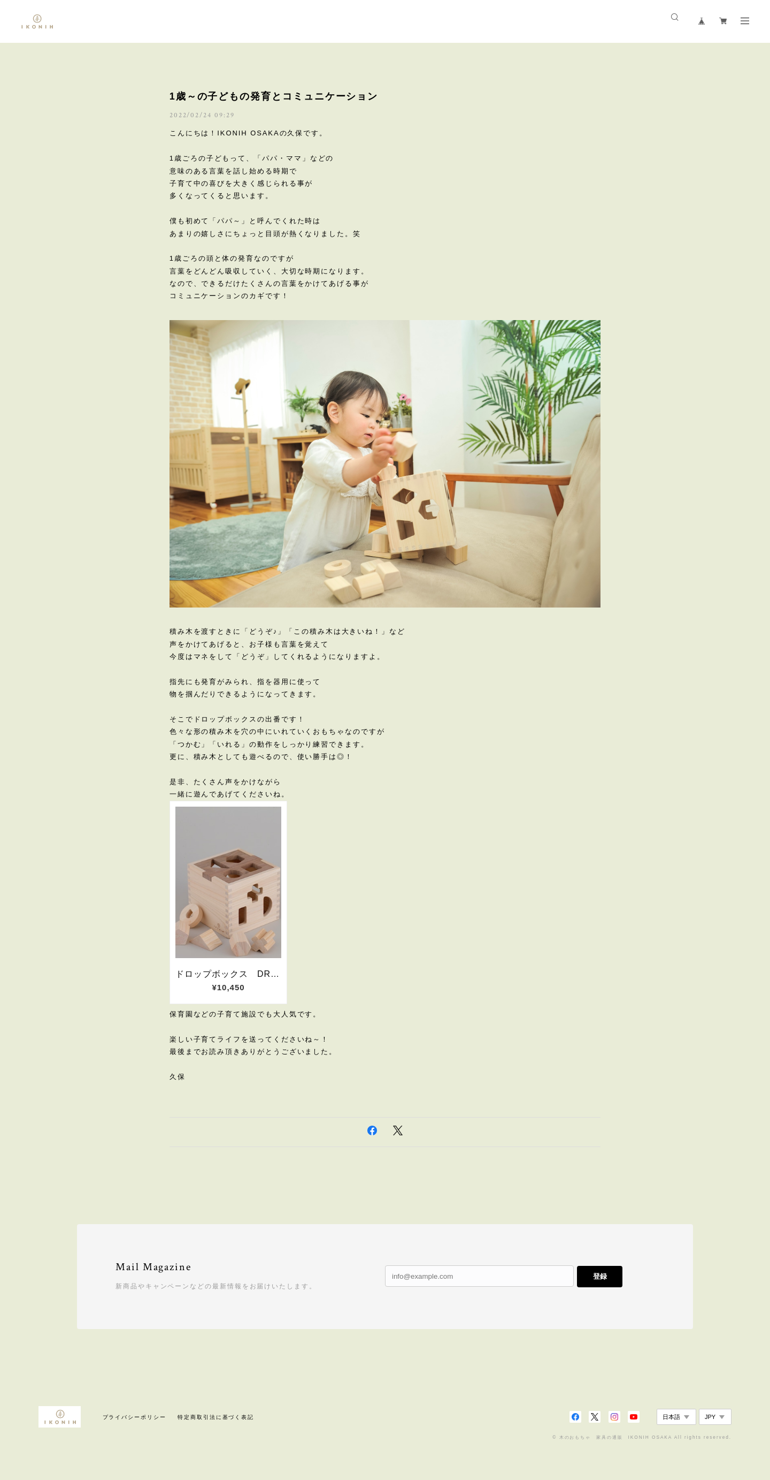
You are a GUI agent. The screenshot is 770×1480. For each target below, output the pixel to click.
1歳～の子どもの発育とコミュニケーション (274, 96)
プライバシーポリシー (134, 1417)
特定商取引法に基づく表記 (216, 1417)
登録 (600, 1276)
